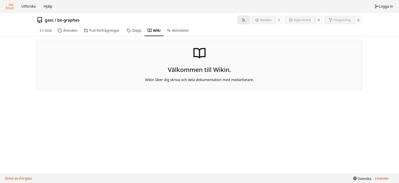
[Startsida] (10, 6)
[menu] (362, 178)
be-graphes (68, 20)
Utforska (28, 6)
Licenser (382, 178)
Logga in (384, 6)
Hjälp (48, 6)
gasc (49, 20)
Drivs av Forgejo (18, 178)
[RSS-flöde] (244, 20)
